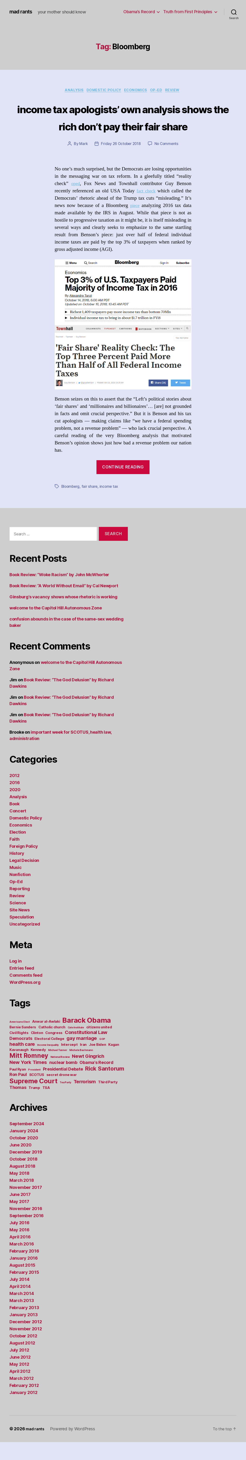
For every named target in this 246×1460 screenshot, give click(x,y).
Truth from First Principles (187, 11)
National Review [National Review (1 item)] (60, 1074)
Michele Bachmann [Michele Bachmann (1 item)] (81, 1068)
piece (134, 223)
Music (15, 885)
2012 (14, 793)
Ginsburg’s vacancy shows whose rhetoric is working (63, 614)
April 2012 (19, 1389)
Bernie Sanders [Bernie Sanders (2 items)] (22, 1045)
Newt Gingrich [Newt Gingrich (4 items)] (88, 1074)
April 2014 (19, 1304)
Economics (137, 91)
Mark (82, 162)
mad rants (22, 12)
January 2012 (23, 1410)
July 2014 (19, 1297)
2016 (14, 800)
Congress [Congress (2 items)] (54, 1050)
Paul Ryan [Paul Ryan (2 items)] (17, 1087)
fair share (91, 504)
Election (17, 850)
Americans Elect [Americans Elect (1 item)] (19, 1039)
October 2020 (23, 1155)
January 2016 (23, 1276)
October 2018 (23, 1177)
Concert (17, 828)
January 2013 (23, 1332)
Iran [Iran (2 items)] (83, 1062)
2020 (15, 807)
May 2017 (19, 1219)
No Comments (167, 162)
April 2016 (19, 1254)
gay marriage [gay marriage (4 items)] (82, 1056)
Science (17, 920)
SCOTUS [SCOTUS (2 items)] (36, 1092)
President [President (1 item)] (34, 1087)
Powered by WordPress (74, 1446)
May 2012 (19, 1382)
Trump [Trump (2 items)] (34, 1105)
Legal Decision (24, 878)
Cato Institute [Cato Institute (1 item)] (76, 1045)
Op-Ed (160, 91)
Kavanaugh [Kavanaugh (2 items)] (19, 1067)
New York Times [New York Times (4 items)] (28, 1080)
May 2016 (19, 1247)
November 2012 (25, 1346)
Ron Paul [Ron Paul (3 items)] (18, 1092)
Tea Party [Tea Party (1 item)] (65, 1100)
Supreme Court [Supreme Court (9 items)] (33, 1099)
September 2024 (26, 1141)
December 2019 (25, 1169)
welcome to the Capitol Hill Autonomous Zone (55, 625)
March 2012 (21, 1396)
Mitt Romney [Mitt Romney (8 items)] (28, 1073)
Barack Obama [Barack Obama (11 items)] (86, 1038)
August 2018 (22, 1184)
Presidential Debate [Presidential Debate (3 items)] (63, 1086)
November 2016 (25, 1226)
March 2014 (21, 1311)
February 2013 (24, 1325)
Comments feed (25, 993)
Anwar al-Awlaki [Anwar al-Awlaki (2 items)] (46, 1039)
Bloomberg (71, 504)
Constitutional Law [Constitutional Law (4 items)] (86, 1050)
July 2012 (19, 1367)
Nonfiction (19, 892)
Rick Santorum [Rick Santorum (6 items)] (104, 1086)
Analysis (70, 91)
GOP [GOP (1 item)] (102, 1057)
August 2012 (22, 1360)
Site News (19, 927)
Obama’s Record (139, 11)
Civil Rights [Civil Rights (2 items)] (19, 1050)
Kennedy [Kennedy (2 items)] (38, 1067)
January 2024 (23, 1148)
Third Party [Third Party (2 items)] (108, 1100)
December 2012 (25, 1339)
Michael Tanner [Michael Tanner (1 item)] (57, 1068)
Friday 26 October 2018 (121, 162)
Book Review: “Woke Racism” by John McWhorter (59, 592)
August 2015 (22, 1283)
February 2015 (24, 1290)
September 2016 (26, 1233)
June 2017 (20, 1212)
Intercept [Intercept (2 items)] (69, 1062)
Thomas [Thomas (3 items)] (17, 1105)
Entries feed (21, 986)
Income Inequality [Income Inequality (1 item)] (48, 1062)
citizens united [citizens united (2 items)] (99, 1045)
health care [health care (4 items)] (22, 1062)
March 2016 (21, 1261)
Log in (15, 978)
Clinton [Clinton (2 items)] (37, 1050)
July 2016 (19, 1240)
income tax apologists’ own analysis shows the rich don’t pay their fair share (123, 126)
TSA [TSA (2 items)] (46, 1105)
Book (14, 821)
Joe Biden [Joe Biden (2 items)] (97, 1062)
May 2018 (19, 1191)
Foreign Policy (23, 864)
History (16, 871)
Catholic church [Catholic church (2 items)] (51, 1045)
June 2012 (20, 1375)
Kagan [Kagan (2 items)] (113, 1062)
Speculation (21, 934)
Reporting (19, 906)
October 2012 (23, 1353)
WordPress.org (25, 1000)
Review (178, 91)
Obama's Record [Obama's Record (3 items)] (96, 1080)
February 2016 (24, 1268)
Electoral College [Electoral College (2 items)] (49, 1056)
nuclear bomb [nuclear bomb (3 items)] (63, 1080)
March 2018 (21, 1198)
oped (76, 202)
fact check (145, 209)
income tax (110, 504)
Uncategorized (24, 941)
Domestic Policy (103, 91)
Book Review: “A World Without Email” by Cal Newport (63, 603)
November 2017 (25, 1205)
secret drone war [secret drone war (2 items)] (61, 1092)
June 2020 (20, 1162)
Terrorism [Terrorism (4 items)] (85, 1099)
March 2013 (21, 1318)
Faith (14, 857)
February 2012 (24, 1403)
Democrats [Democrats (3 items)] (20, 1056)
